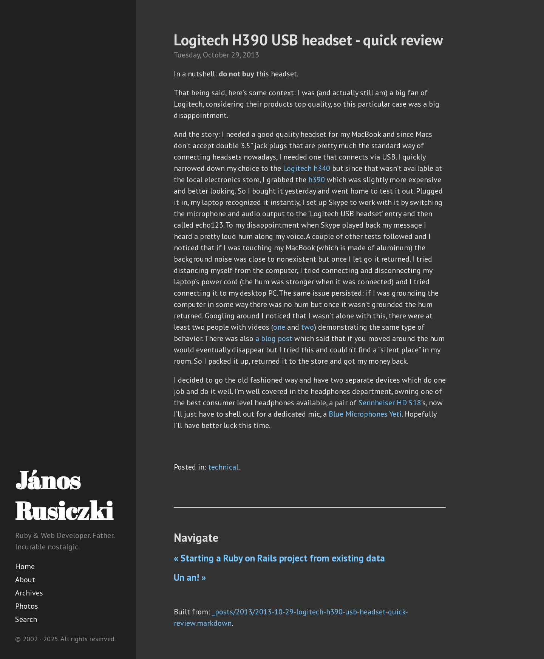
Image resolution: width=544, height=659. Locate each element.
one (279, 327)
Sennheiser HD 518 (390, 403)
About (25, 580)
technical (223, 467)
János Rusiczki (64, 495)
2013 (251, 55)
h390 (316, 180)
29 (235, 55)
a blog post (273, 338)
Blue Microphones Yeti (365, 414)
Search (26, 619)
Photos (26, 606)
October (216, 55)
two (307, 327)
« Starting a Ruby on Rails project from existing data (279, 558)
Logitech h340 (306, 168)
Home (25, 566)
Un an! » (190, 577)
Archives (29, 593)
